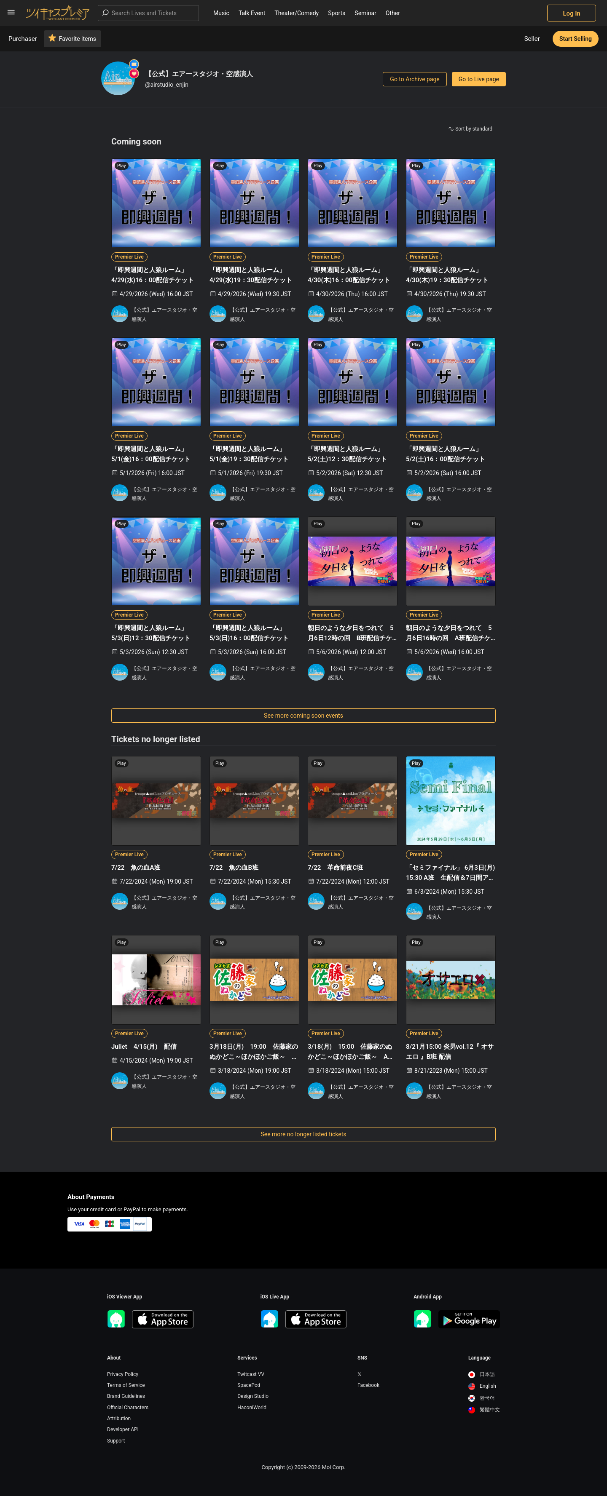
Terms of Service (126, 1385)
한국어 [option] (481, 1398)
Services (247, 1358)
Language (479, 1358)
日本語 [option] (481, 1374)
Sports (336, 13)
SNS (362, 1358)
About (114, 1358)
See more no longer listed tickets (303, 1134)
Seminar (365, 13)
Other (393, 13)
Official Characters (127, 1408)
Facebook (368, 1385)
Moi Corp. (333, 1467)
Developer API (123, 1429)
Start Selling (575, 38)
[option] (484, 1374)
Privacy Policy (122, 1374)
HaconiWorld (251, 1408)
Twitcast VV (250, 1374)
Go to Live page (479, 79)
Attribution (119, 1418)
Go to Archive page (414, 79)
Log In (571, 13)
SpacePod (248, 1385)
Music (221, 13)
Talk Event (252, 13)
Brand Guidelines (126, 1396)
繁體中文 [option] (484, 1410)
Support (116, 1441)
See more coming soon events (303, 715)
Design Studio (253, 1396)
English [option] (482, 1386)
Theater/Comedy (296, 13)
